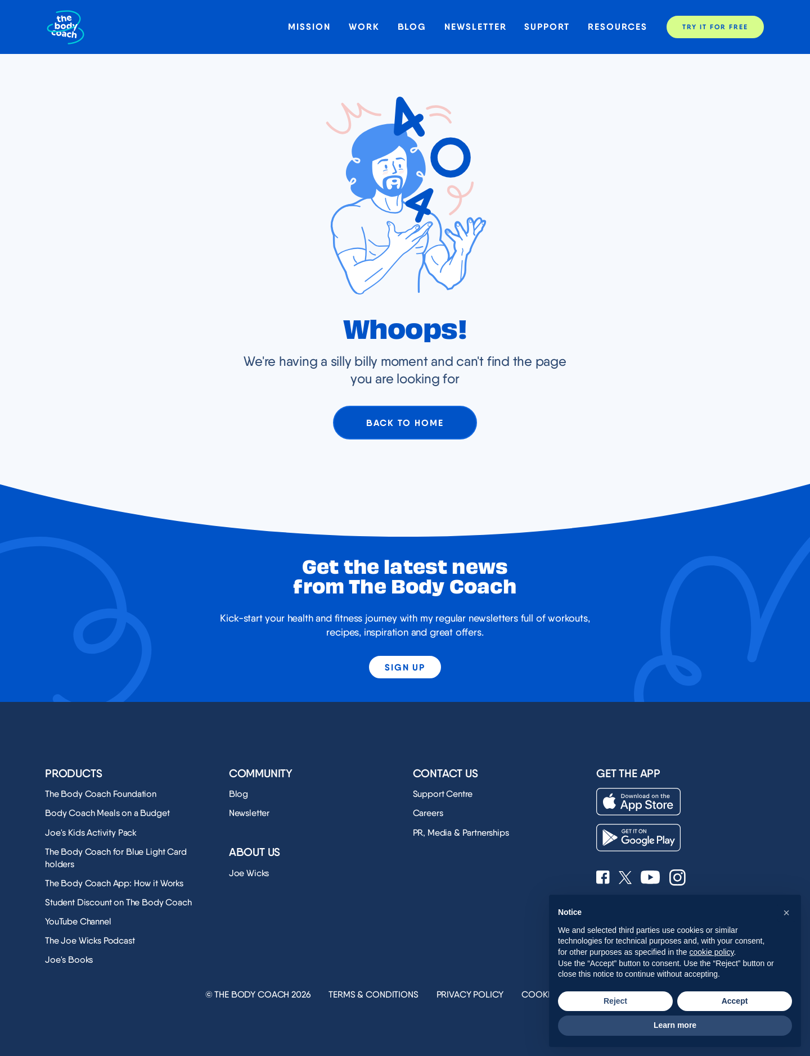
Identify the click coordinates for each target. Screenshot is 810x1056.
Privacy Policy (470, 994)
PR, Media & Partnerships (461, 832)
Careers (428, 813)
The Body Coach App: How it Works (114, 883)
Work (364, 26)
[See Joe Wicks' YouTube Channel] (650, 878)
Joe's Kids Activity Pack (91, 832)
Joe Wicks (249, 873)
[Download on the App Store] (638, 801)
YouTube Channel (78, 921)
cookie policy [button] (711, 952)
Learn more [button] (675, 1025)
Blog (412, 26)
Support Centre (443, 793)
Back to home (404, 422)
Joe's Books (69, 959)
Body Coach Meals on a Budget (107, 813)
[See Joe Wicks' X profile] (625, 878)
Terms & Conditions (373, 994)
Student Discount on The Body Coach (118, 902)
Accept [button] (735, 1000)
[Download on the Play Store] (638, 837)
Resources (617, 26)
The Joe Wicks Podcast (90, 940)
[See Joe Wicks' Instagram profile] (677, 878)
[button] (786, 913)
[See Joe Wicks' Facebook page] (603, 878)
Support (546, 26)
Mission (309, 26)
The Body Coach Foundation (100, 793)
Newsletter (475, 26)
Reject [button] (615, 1000)
